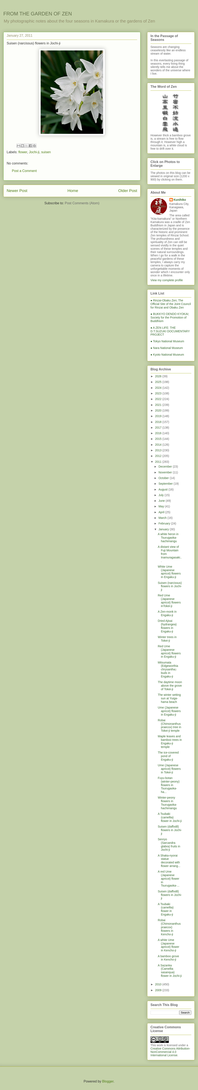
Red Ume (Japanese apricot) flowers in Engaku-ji (169, 651)
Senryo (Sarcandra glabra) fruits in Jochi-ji (169, 844)
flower (22, 152)
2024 (158, 387)
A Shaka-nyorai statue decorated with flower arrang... (169, 861)
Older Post (127, 190)
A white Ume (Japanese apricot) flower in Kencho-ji (168, 945)
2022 (158, 399)
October (164, 478)
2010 (158, 984)
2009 (158, 990)
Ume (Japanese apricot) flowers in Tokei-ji (169, 769)
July (161, 495)
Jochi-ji (34, 152)
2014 (158, 444)
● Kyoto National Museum (167, 354)
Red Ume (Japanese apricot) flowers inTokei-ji (169, 600)
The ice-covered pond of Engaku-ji (168, 756)
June (161, 500)
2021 (158, 404)
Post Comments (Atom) (82, 203)
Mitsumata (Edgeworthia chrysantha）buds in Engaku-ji (168, 669)
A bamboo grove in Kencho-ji (168, 958)
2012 (158, 456)
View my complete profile (166, 280)
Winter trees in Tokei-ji (167, 638)
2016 (158, 433)
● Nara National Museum (166, 348)
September (165, 483)
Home (73, 190)
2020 (158, 410)
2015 (158, 438)
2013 (158, 450)
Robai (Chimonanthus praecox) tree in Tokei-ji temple (169, 725)
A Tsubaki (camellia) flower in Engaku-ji (166, 909)
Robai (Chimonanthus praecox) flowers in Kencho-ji (169, 927)
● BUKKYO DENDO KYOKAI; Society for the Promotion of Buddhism (169, 317)
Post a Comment (24, 171)
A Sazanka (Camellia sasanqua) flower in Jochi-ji (170, 970)
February (164, 523)
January (164, 529)
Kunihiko (180, 199)
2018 (158, 422)
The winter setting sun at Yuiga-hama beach (169, 698)
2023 (158, 393)
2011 (158, 461)
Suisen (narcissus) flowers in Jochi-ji (170, 586)
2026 (158, 376)
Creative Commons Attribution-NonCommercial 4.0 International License (170, 1052)
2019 (158, 416)
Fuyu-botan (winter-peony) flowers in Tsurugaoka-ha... (168, 785)
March (162, 517)
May (161, 506)
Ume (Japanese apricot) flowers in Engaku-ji (169, 711)
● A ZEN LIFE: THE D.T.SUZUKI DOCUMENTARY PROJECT (170, 331)
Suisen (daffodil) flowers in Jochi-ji (170, 830)
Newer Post (17, 190)
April (161, 512)
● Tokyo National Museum (167, 341)
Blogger (107, 1081)
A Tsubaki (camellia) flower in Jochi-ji (170, 817)
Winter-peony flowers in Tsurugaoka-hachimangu (167, 803)
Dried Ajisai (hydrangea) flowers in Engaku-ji (167, 626)
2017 (158, 427)
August (163, 489)
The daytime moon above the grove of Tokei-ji (170, 685)
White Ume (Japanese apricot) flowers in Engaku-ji (169, 572)
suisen (46, 152)
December (165, 466)
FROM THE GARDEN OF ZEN (37, 13)
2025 (158, 382)
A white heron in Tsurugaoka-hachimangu (168, 537)
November (165, 472)
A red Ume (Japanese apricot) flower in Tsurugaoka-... (168, 878)
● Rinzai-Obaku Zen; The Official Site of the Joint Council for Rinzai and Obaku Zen (170, 304)
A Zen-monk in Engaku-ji (167, 613)
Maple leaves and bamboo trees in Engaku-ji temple (170, 741)
